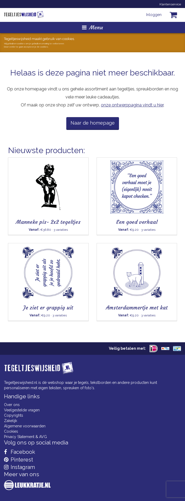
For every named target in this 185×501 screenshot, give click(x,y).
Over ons (12, 405)
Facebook (19, 452)
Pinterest (18, 459)
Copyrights (13, 415)
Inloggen (154, 15)
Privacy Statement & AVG (25, 437)
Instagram (19, 467)
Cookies (11, 431)
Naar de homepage (93, 123)
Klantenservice (170, 4)
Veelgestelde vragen (22, 410)
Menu (92, 27)
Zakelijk (10, 421)
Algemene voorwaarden (25, 426)
